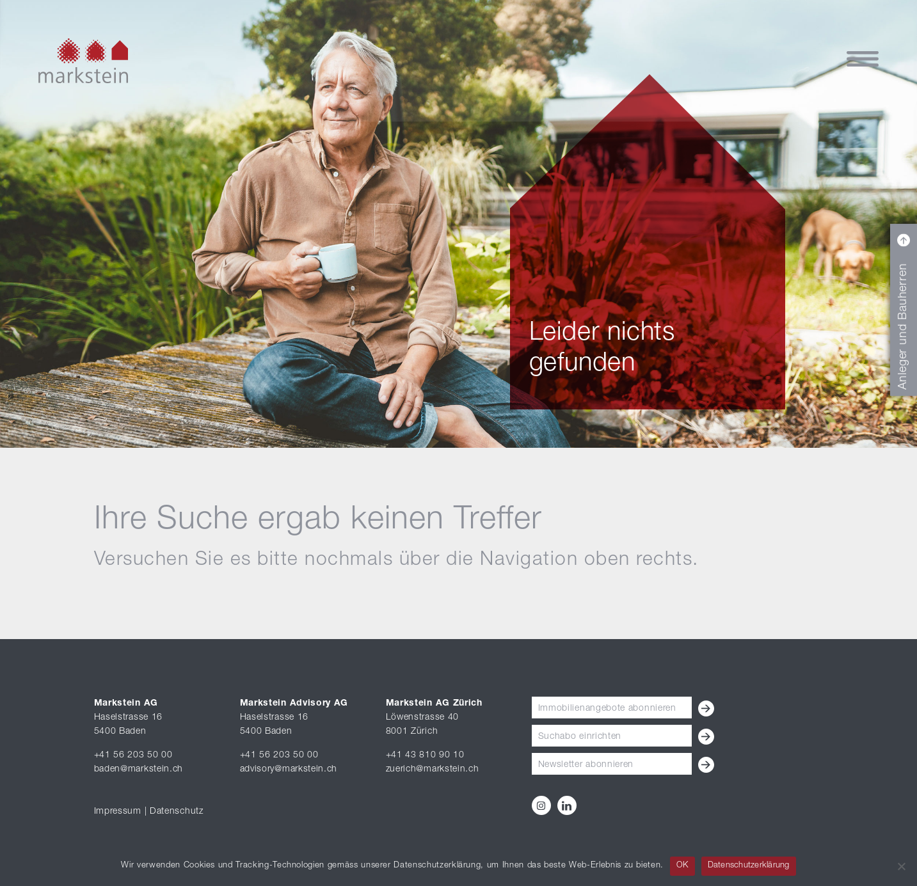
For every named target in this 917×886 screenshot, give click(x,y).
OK (682, 866)
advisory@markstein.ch (289, 769)
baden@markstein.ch (139, 769)
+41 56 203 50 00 (133, 755)
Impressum (117, 811)
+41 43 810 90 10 (425, 755)
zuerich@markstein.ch (432, 769)
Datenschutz (176, 811)
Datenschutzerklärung (749, 866)
